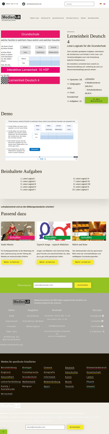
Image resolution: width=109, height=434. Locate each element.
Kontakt (11, 326)
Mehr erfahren (11, 262)
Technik (69, 386)
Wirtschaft (7, 394)
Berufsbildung (9, 367)
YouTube (96, 326)
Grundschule (29, 377)
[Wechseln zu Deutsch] (101, 4)
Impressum (11, 321)
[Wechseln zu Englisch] (104, 4)
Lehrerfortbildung (11, 382)
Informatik (49, 377)
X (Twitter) (96, 331)
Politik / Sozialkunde (8, 387)
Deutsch (69, 367)
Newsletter (24, 285)
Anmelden (82, 285)
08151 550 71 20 (12, 3)
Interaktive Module (33, 321)
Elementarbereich (97, 367)
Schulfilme (33, 316)
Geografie (49, 372)
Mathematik (28, 382)
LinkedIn (96, 321)
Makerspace (58, 18)
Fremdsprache (30, 372)
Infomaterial (72, 18)
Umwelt (91, 386)
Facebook (95, 316)
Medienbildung (52, 382)
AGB (11, 316)
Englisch (6, 372)
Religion (27, 386)
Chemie (48, 367)
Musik (68, 382)
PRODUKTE (45, 18)
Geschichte (71, 372)
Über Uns (34, 18)
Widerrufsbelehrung (11, 345)
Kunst (68, 377)
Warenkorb (93, 18)
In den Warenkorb (96, 100)
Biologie (27, 367)
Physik (90, 382)
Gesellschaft (94, 372)
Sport (47, 386)
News (83, 18)
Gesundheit (7, 377)
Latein (90, 377)
